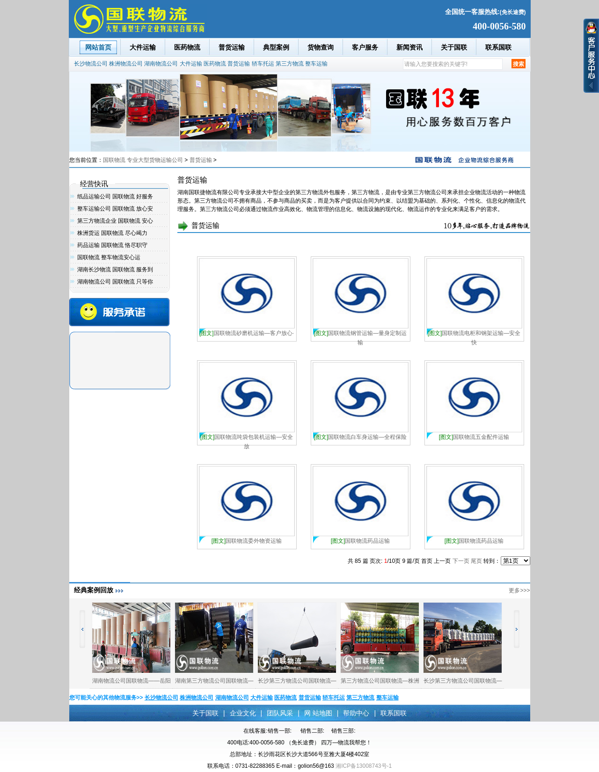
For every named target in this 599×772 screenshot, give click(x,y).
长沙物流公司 (91, 63)
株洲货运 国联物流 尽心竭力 (112, 233)
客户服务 (365, 47)
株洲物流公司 (126, 63)
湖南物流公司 (161, 63)
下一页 (461, 561)
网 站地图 (318, 713)
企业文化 (243, 713)
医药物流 (187, 47)
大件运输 (143, 47)
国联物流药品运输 (360, 541)
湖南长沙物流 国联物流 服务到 (115, 269)
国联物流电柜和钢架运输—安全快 (474, 334)
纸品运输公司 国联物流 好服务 (115, 196)
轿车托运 (263, 63)
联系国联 (498, 47)
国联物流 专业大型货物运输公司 (143, 160)
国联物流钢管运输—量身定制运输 (360, 334)
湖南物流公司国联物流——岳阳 (131, 680)
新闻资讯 (409, 47)
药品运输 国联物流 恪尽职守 (112, 245)
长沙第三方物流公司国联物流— (297, 680)
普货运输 (232, 47)
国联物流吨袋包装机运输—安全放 (246, 438)
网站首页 (98, 47)
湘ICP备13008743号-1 (364, 766)
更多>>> (519, 590)
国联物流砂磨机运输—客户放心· (246, 333)
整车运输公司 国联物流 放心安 (115, 208)
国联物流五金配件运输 (474, 437)
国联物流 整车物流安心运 (108, 257)
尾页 (476, 561)
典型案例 (276, 47)
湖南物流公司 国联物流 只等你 (115, 281)
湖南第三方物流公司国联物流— (214, 680)
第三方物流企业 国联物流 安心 (115, 221)
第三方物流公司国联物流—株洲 (380, 680)
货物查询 (320, 47)
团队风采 (280, 713)
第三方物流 (290, 63)
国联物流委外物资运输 (247, 541)
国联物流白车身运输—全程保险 (360, 437)
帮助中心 (356, 713)
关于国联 (454, 47)
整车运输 (316, 63)
